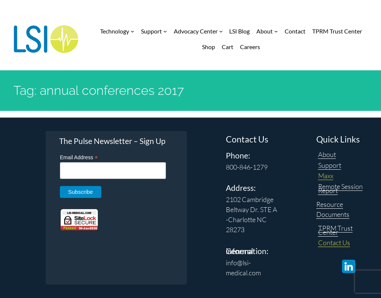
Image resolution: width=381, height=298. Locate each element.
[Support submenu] (165, 31)
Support (329, 165)
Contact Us (334, 242)
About (327, 154)
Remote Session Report (340, 188)
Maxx (325, 176)
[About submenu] (276, 31)
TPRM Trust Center (335, 230)
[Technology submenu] (132, 31)
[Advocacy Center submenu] (221, 31)
